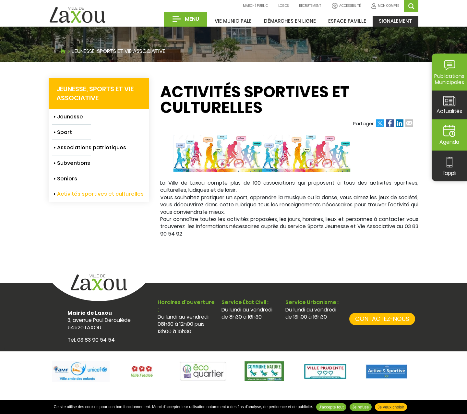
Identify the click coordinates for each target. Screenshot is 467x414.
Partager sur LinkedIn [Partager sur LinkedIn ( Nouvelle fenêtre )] (399, 123)
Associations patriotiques (91, 147)
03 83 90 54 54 (96, 340)
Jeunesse (70, 116)
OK (411, 6)
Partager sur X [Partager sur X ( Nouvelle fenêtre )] (380, 123)
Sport (64, 132)
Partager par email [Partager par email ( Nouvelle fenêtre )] (409, 123)
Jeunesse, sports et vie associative (118, 51)
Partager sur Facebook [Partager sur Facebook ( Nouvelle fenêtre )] (390, 123)
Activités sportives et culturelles (100, 194)
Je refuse (360, 407)
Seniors (67, 178)
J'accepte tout (331, 407)
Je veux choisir (390, 407)
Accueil (63, 50)
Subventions (73, 163)
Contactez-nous (382, 319)
